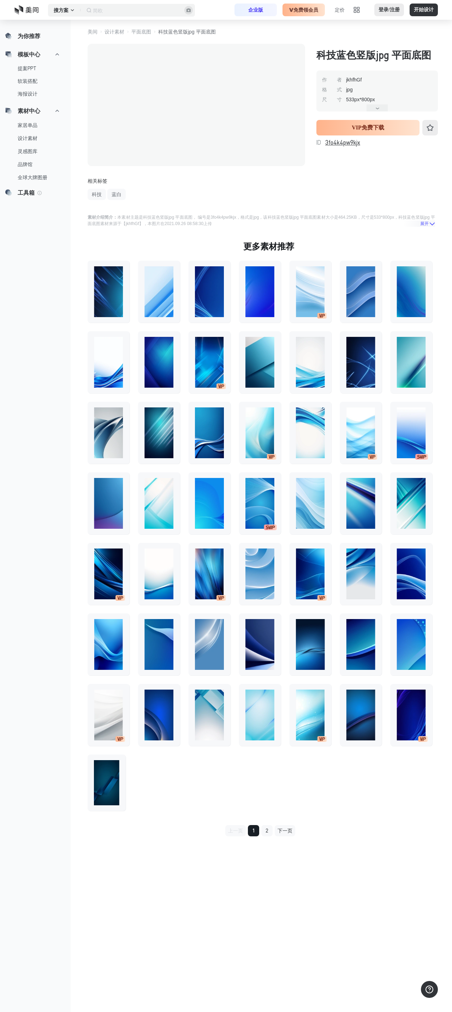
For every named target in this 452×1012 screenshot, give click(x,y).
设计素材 (27, 138)
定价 (340, 9)
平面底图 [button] (141, 32)
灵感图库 (27, 151)
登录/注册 (389, 9)
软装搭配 (27, 81)
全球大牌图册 (32, 177)
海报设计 (27, 93)
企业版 (255, 10)
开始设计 (424, 9)
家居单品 (27, 125)
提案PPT (27, 68)
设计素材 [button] (114, 32)
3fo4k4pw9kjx (342, 142)
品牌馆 (25, 164)
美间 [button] (92, 32)
